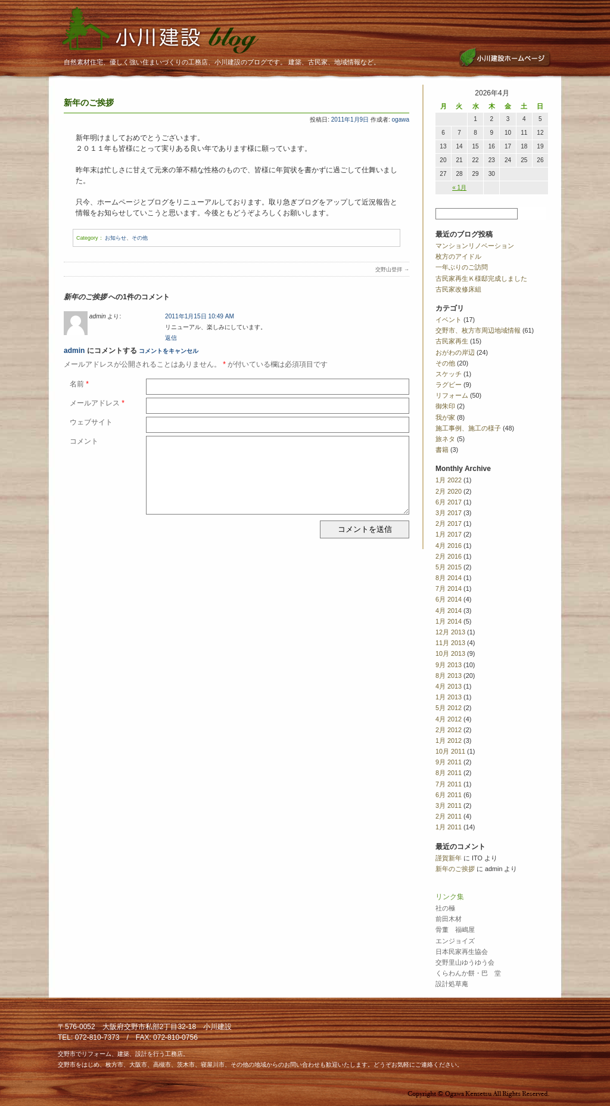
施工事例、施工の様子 (468, 428)
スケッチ (448, 373)
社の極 (445, 908)
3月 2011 (448, 805)
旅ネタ (445, 438)
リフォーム (451, 395)
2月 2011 (448, 816)
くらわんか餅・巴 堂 (468, 973)
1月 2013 (448, 697)
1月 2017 (448, 534)
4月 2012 (448, 719)
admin (74, 350)
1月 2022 (448, 480)
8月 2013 (448, 675)
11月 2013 (450, 642)
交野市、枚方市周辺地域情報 (478, 330)
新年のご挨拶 (455, 868)
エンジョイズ (455, 940)
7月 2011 (448, 784)
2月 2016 (448, 556)
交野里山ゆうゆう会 (464, 962)
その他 (140, 238)
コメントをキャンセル (168, 351)
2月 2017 (448, 523)
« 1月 (459, 187)
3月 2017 (448, 512)
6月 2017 (448, 502)
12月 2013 (450, 632)
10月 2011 (450, 751)
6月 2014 (448, 599)
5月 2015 (448, 567)
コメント (84, 441)
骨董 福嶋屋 (455, 929)
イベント (448, 319)
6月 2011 (448, 794)
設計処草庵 (451, 983)
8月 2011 (448, 772)
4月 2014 (448, 610)
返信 (171, 337)
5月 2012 (448, 707)
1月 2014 (448, 621)
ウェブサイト (91, 422)
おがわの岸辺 (455, 352)
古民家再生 (451, 341)
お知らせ (115, 238)
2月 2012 (448, 729)
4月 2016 (448, 545)
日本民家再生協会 (461, 951)
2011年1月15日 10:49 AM (199, 316)
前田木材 (448, 918)
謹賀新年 (448, 858)
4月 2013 (448, 686)
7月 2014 (448, 588)
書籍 (442, 449)
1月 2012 (448, 740)
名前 (79, 384)
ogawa (400, 119)
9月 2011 (448, 762)
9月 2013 (448, 664)
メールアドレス (97, 403)
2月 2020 (448, 491)
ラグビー (448, 384)
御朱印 (445, 406)
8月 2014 (448, 577)
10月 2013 (450, 653)
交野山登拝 (392, 269)
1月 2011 (448, 827)
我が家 (445, 417)
